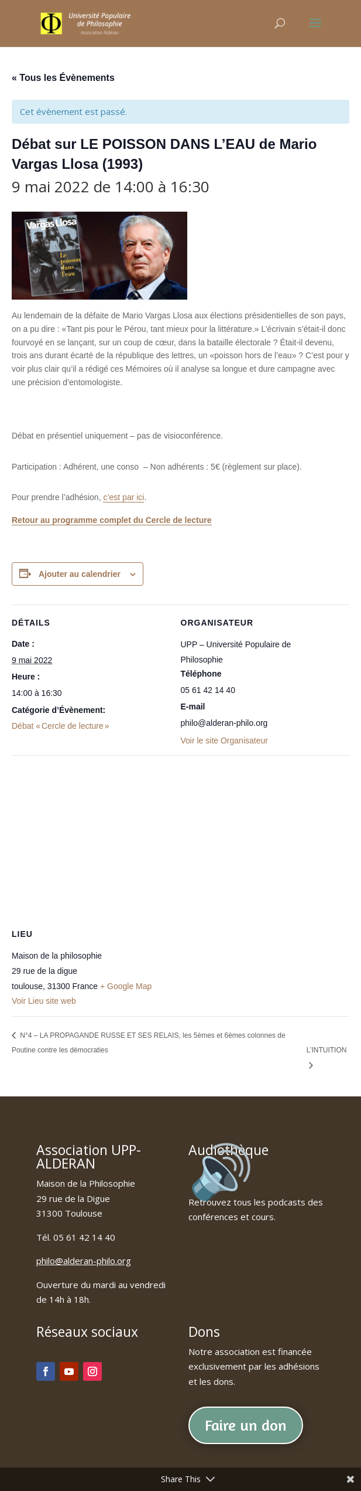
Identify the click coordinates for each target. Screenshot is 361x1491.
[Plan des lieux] (180, 840)
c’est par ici (123, 497)
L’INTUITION (327, 1050)
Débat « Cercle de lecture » (60, 726)
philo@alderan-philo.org (83, 1260)
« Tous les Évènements (63, 78)
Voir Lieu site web (44, 1001)
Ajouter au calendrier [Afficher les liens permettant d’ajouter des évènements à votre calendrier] (80, 574)
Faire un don (246, 1425)
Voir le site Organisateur (224, 740)
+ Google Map (126, 986)
